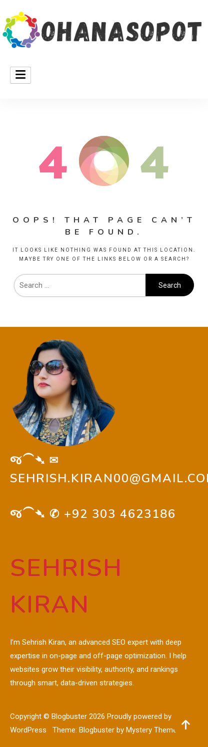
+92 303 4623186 (120, 514)
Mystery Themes (153, 729)
